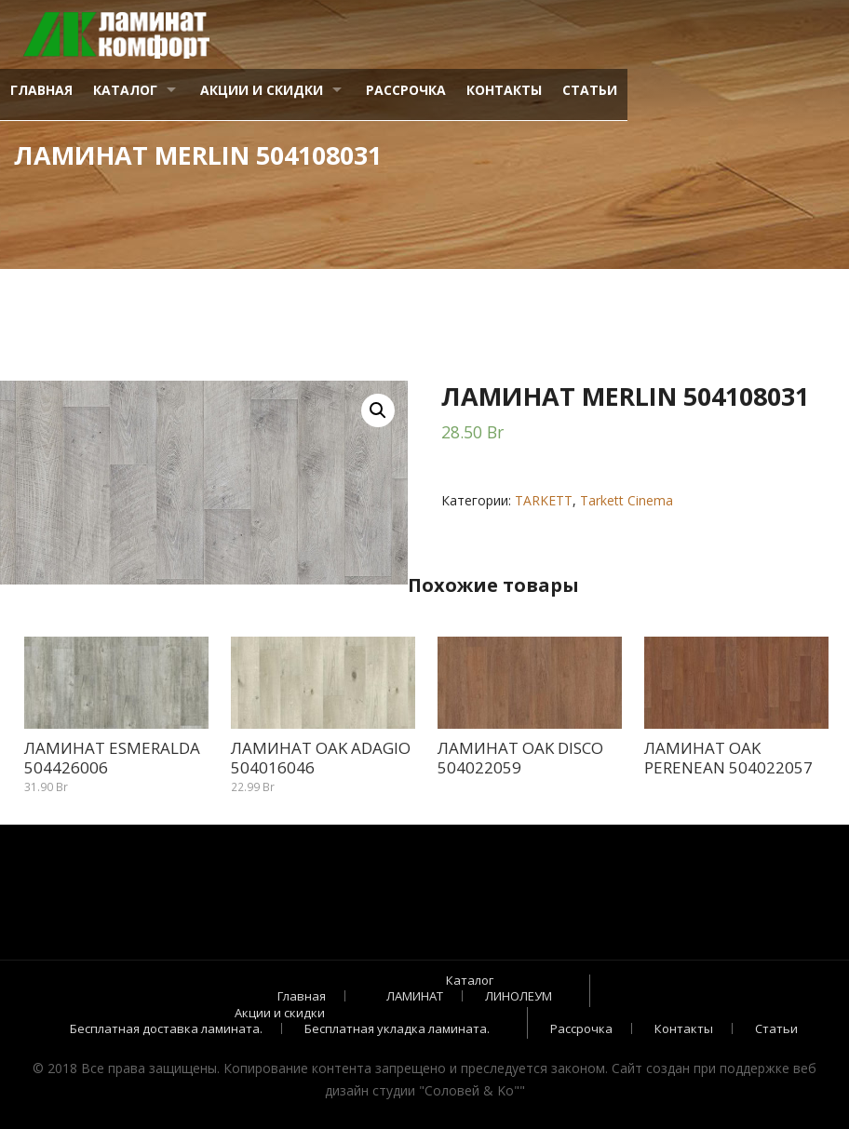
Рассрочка (406, 90)
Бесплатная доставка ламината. (166, 1028)
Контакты (504, 90)
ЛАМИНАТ (414, 996)
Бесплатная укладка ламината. (397, 1028)
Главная (41, 90)
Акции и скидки (261, 90)
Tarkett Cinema (626, 500)
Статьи (589, 90)
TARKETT (544, 500)
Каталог (125, 90)
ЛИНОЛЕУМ (518, 996)
